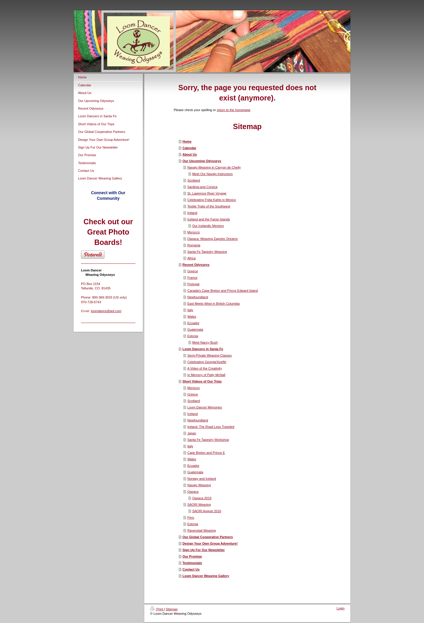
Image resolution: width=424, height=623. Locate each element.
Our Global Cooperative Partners (208, 537)
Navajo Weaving (199, 485)
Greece (192, 271)
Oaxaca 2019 (201, 498)
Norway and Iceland (201, 478)
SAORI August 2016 (206, 511)
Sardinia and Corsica (202, 187)
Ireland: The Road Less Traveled (210, 426)
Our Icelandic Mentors (208, 226)
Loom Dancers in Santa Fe (203, 349)
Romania (193, 245)
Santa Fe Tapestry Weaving (207, 251)
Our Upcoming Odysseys (202, 161)
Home (187, 141)
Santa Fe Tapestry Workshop (208, 439)
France (192, 277)
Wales (191, 316)
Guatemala (195, 329)
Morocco (193, 232)
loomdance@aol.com (106, 311)
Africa (191, 258)
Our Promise (192, 556)
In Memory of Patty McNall (206, 375)
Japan (191, 433)
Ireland (192, 213)
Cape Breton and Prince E (206, 452)
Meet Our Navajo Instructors (212, 174)
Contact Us (191, 569)
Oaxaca (192, 491)
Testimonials (192, 563)
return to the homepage (233, 110)
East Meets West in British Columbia (213, 303)
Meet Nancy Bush (205, 342)
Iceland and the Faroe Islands (208, 219)
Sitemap (172, 609)
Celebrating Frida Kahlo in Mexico (211, 200)
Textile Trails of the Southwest (208, 206)
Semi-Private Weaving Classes (209, 355)
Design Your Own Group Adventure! (210, 543)
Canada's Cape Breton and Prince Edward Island (222, 290)
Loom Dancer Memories (204, 407)
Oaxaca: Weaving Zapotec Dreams (212, 238)
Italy (190, 310)
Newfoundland (197, 297)
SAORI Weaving (199, 504)
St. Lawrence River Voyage (206, 193)
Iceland (192, 414)
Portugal (193, 284)
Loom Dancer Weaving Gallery (206, 576)
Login (340, 608)
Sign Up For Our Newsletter (204, 550)
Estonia (192, 336)
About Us (190, 154)
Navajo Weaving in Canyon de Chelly (214, 167)
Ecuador (193, 323)
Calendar (189, 148)
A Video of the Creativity (204, 368)
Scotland (193, 180)
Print (157, 609)
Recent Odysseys (196, 264)
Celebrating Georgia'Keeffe (206, 362)
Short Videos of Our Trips (202, 381)
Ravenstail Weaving (201, 530)
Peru (190, 517)
